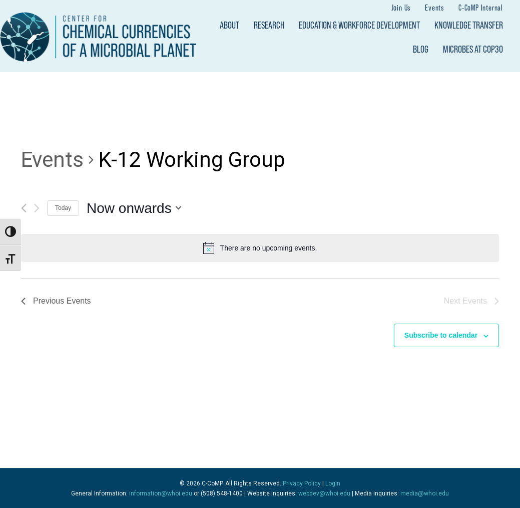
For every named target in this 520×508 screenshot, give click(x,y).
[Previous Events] (24, 208)
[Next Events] (37, 208)
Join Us (401, 7)
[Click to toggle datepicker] (134, 208)
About (229, 25)
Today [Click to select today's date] (63, 207)
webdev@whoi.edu (324, 493)
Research (269, 25)
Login (332, 483)
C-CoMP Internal (480, 7)
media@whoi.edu (424, 493)
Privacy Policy (302, 483)
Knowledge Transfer (468, 25)
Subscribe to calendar (440, 335)
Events (434, 7)
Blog (420, 49)
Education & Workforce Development (359, 25)
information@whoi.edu (160, 493)
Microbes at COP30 (473, 49)
